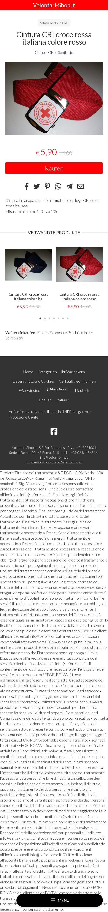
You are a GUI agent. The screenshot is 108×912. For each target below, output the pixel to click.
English (45, 400)
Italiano (62, 400)
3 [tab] (49, 318)
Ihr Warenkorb (73, 371)
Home (28, 371)
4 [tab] (54, 318)
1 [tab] (40, 318)
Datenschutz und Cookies (34, 381)
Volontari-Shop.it (54, 5)
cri (21, 338)
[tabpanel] (54, 98)
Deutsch (82, 390)
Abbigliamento (49, 23)
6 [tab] (63, 318)
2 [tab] (44, 318)
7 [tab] (67, 318)
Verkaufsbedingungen (77, 381)
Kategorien (47, 371)
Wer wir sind (29, 390)
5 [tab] (58, 318)
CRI (64, 23)
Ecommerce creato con (54, 462)
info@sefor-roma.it (54, 457)
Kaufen (54, 168)
